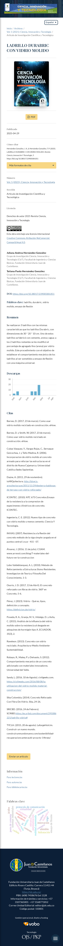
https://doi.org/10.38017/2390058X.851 (33, 293)
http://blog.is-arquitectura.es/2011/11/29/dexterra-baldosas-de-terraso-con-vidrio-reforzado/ (31, 485)
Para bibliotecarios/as (17, 787)
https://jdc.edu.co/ (31, 892)
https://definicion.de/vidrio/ (21, 609)
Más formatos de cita (20, 165)
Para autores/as (14, 782)
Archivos (18, 28)
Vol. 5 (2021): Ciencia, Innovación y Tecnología (29, 31)
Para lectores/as (14, 777)
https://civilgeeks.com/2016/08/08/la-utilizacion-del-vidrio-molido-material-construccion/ (27, 685)
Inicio (9, 28)
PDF (32, 116)
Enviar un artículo (18, 756)
